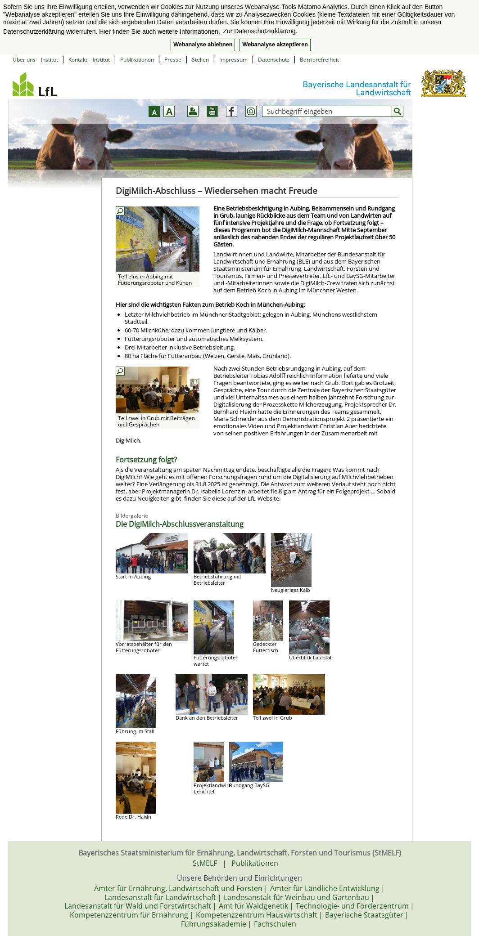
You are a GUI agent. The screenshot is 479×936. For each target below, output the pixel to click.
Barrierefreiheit (319, 59)
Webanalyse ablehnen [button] (202, 44)
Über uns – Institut (35, 59)
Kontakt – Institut (89, 59)
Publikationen (137, 59)
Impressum (233, 59)
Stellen (200, 59)
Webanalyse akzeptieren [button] (274, 44)
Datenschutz (273, 59)
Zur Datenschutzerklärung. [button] (260, 31)
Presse (172, 59)
